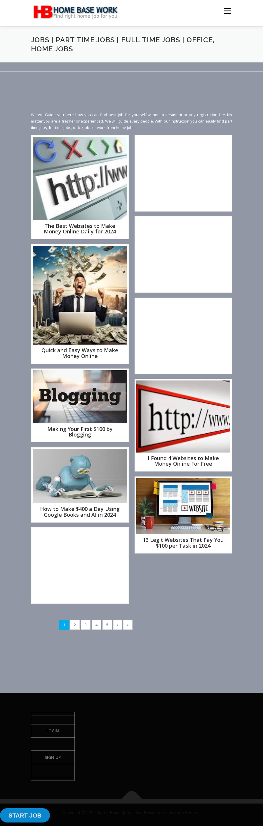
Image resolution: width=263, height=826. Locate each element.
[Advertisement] (137, 96)
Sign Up (53, 757)
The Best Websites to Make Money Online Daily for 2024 (80, 228)
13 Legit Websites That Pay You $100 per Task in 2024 (183, 542)
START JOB (24, 815)
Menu (227, 10)
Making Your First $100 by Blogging (80, 431)
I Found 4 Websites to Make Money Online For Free (183, 461)
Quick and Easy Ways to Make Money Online (79, 353)
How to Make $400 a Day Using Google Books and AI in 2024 (80, 511)
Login (52, 731)
